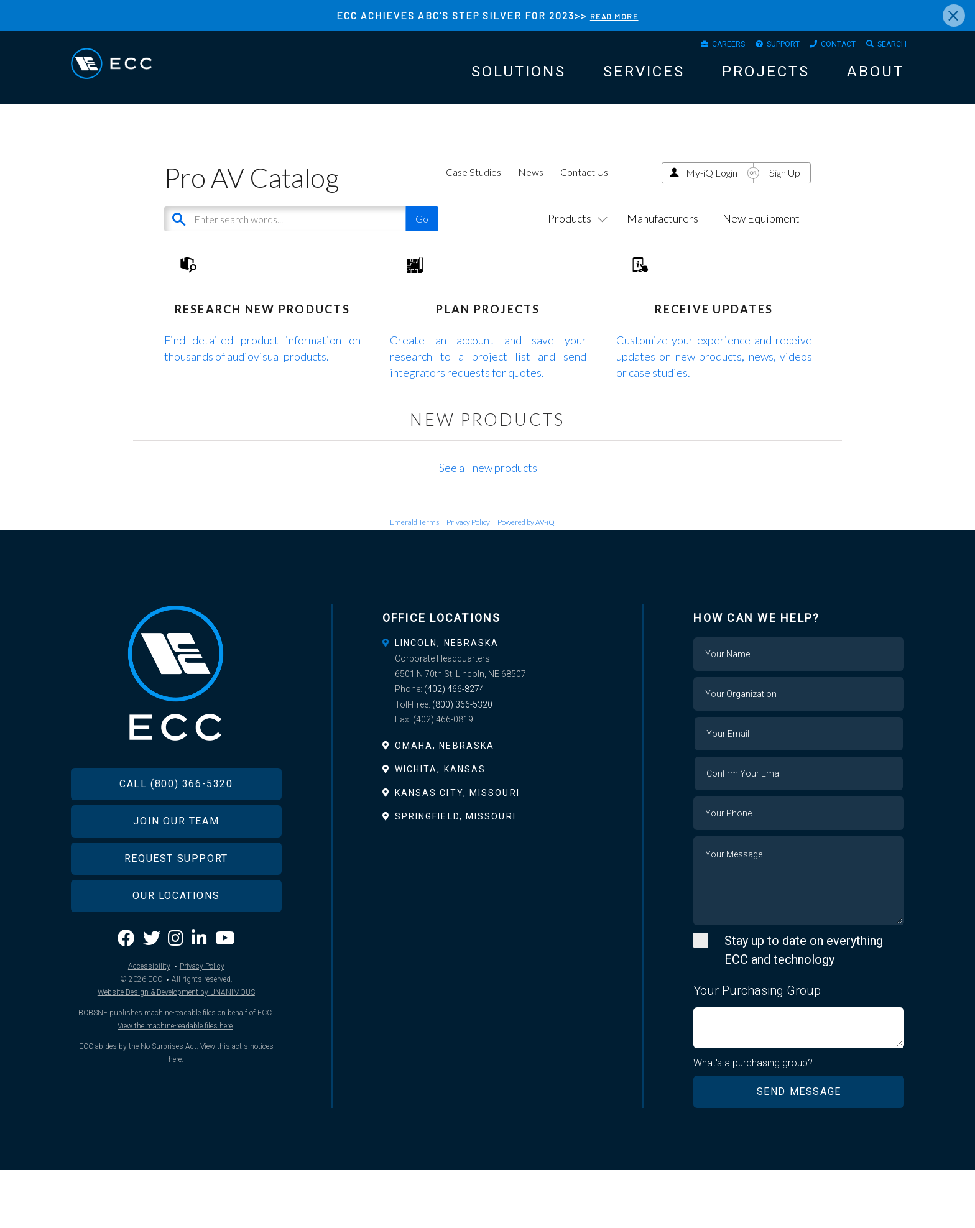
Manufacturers (662, 236)
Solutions (518, 77)
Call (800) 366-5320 (176, 868)
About (875, 77)
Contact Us (584, 189)
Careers (694, 47)
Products (575, 236)
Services (644, 77)
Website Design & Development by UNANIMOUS (176, 1076)
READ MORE (614, 15)
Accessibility (149, 1050)
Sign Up (784, 190)
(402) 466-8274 (454, 745)
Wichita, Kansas (440, 825)
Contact (824, 47)
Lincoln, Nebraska (447, 699)
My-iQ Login (711, 190)
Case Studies (473, 189)
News (530, 189)
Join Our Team (176, 905)
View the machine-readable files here (175, 1110)
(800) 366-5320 (462, 760)
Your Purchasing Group (757, 1046)
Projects (766, 77)
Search (887, 47)
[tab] (487, 698)
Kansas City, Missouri (457, 849)
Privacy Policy (468, 578)
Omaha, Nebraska (445, 801)
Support (759, 47)
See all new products (488, 523)
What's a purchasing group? (755, 1120)
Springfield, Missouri (455, 873)
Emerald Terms (414, 578)
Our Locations (175, 980)
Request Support (176, 942)
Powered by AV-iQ (526, 578)
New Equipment (761, 236)
